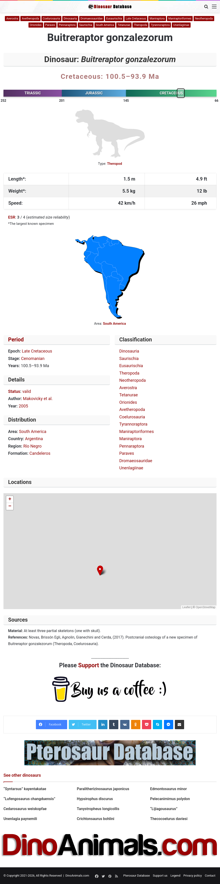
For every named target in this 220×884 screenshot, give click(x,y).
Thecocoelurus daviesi (168, 819)
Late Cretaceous (136, 18)
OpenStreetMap (205, 607)
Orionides (36, 25)
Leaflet (186, 607)
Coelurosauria (51, 18)
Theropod (114, 164)
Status (14, 391)
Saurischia (85, 25)
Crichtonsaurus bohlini (95, 819)
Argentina (34, 438)
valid (26, 391)
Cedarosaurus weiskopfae (25, 809)
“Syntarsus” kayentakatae (24, 789)
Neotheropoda (204, 18)
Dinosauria (70, 18)
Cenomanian (32, 358)
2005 (23, 406)
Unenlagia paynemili (20, 819)
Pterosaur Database (136, 875)
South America (105, 25)
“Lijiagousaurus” (163, 809)
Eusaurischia (114, 18)
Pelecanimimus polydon (170, 799)
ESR (11, 217)
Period (16, 340)
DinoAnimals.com (77, 875)
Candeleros (39, 453)
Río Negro (32, 446)
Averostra (12, 18)
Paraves (50, 25)
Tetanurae (124, 25)
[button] (100, 571)
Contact (210, 875)
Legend (175, 875)
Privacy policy (192, 875)
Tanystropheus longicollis (98, 809)
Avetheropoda (30, 18)
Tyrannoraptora (160, 25)
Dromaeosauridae (92, 18)
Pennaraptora (67, 25)
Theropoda (140, 25)
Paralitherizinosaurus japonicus (103, 789)
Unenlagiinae (181, 25)
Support (88, 665)
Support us (160, 875)
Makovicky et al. (38, 398)
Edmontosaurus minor (168, 789)
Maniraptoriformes (179, 18)
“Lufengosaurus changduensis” (29, 799)
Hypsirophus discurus (95, 799)
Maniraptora (157, 18)
